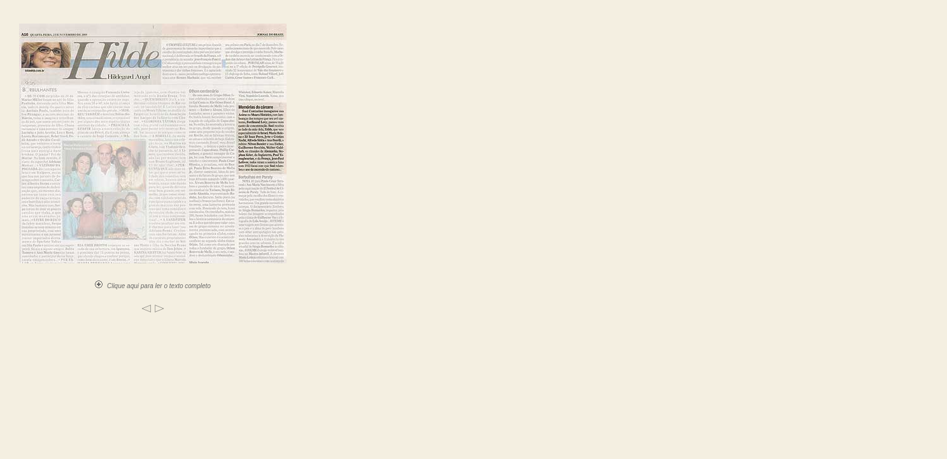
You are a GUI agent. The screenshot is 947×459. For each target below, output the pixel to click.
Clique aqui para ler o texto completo (153, 285)
